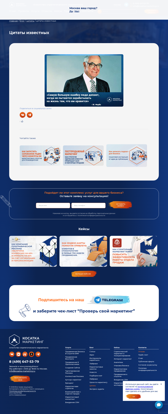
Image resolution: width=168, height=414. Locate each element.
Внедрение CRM (72, 402)
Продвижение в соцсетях (120, 375)
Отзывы (141, 352)
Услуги (68, 347)
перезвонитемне (20, 379)
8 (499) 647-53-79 (24, 362)
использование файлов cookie (139, 387)
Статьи (92, 352)
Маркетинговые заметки (96, 368)
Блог (92, 347)
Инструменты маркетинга (95, 359)
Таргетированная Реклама (72, 372)
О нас (140, 358)
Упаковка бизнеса (121, 366)
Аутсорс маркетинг (73, 380)
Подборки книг (96, 376)
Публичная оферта (146, 362)
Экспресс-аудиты (97, 389)
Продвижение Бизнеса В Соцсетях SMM (75, 353)
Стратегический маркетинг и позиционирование (122, 354)
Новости (93, 372)
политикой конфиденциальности (91, 215)
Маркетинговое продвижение (120, 370)
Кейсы (117, 347)
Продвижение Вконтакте (71, 358)
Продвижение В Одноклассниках (72, 363)
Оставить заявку (120, 205)
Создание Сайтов (72, 368)
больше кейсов (83, 274)
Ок (134, 397)
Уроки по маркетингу (98, 382)
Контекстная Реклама (74, 376)
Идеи (92, 355)
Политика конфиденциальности (22, 391)
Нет (77, 11)
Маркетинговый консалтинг (72, 398)
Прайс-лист (143, 355)
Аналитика (118, 362)
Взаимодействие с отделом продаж (73, 393)
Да (71, 11)
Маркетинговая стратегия (71, 387)
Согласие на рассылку (147, 365)
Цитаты (93, 386)
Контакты (142, 347)
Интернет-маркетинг (123, 359)
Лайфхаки (94, 364)
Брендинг (69, 383)
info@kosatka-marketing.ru (22, 371)
